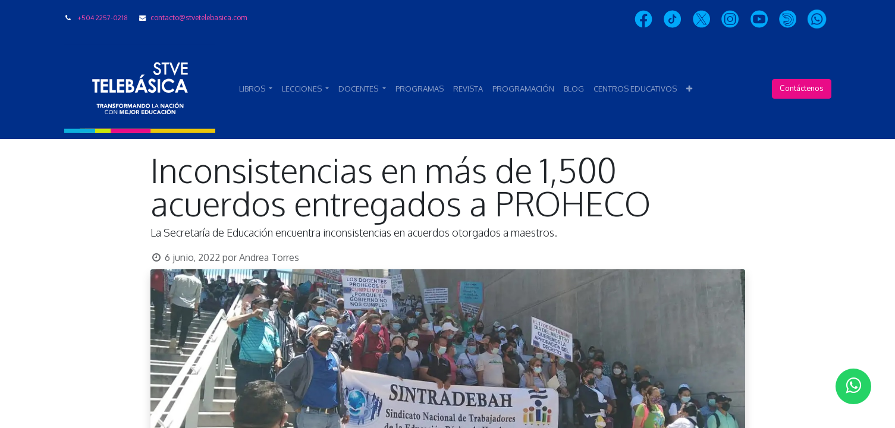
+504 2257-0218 (102, 17)
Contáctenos (802, 88)
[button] (689, 89)
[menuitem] (419, 89)
